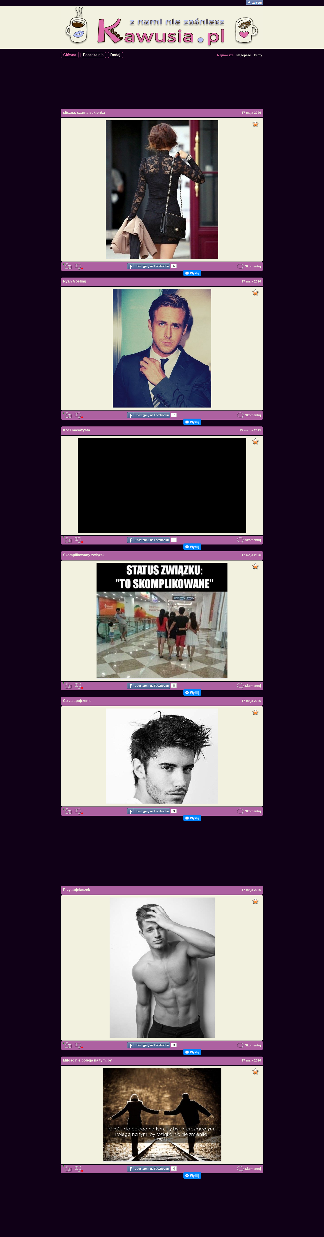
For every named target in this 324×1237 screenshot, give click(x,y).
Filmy (258, 55)
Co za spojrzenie (77, 701)
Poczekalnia (93, 55)
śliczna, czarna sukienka (84, 112)
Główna (69, 55)
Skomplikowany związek (84, 555)
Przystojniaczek (76, 890)
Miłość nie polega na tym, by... (89, 1060)
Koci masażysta (76, 430)
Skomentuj (249, 266)
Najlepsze (243, 55)
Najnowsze (225, 55)
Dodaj (115, 55)
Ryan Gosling (74, 281)
